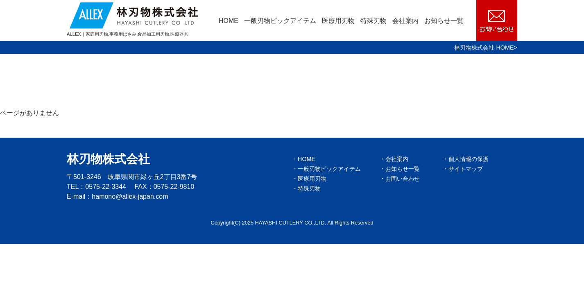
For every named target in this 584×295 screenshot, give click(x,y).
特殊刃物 (373, 20)
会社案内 (405, 20)
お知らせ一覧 (444, 20)
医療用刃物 (338, 20)
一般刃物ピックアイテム (280, 20)
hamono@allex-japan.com (130, 196)
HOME (228, 20)
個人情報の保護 (468, 159)
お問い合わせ (402, 178)
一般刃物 (329, 169)
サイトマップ (465, 169)
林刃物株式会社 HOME (484, 47)
